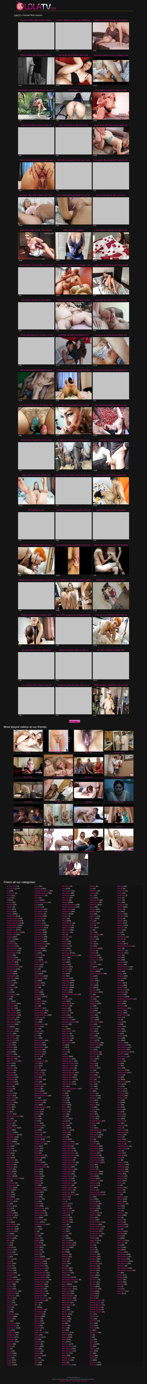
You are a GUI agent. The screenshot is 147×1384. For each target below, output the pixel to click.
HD (35, 1365)
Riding (92, 1199)
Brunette (9, 1213)
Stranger (120, 962)
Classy (9, 1307)
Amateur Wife (11, 934)
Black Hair (10, 1167)
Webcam (120, 1231)
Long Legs (65, 1220)
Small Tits (93, 1365)
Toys (118, 1118)
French (36, 1206)
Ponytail (92, 1089)
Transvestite (121, 1132)
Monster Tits (66, 1360)
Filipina (36, 1151)
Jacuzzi (64, 1052)
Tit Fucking (120, 1093)
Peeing (92, 1015)
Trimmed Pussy (122, 1141)
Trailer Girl (120, 1121)
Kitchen (64, 1107)
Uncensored (121, 1164)
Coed (8, 1330)
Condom (9, 1344)
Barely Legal (11, 1098)
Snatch (119, 893)
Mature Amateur (67, 1289)
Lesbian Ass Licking (68, 1144)
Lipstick (64, 1206)
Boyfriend (10, 1201)
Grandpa (37, 1344)
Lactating (65, 1118)
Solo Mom (120, 916)
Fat (35, 1121)
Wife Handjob (121, 1259)
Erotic (36, 1063)
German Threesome (40, 1298)
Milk (63, 1323)
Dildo (36, 974)
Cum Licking (38, 932)
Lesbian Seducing (68, 1183)
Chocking (10, 1286)
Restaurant (93, 1185)
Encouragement (39, 1061)
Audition (9, 1045)
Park (91, 1006)
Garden (36, 1250)
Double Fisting (39, 1013)
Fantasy (37, 1114)
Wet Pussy (120, 1240)
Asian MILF (10, 1020)
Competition (11, 1339)
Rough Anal (93, 1213)
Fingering (37, 1158)
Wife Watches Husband (125, 1270)
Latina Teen (66, 1130)
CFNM (9, 1247)
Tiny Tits (120, 1091)
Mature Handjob (67, 1298)
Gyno (36, 1362)
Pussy (92, 1141)
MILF (63, 1238)
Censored (10, 1273)
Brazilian (9, 1206)
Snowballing (121, 895)
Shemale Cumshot (96, 1312)
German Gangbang (40, 1275)
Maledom (65, 1256)
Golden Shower (39, 1332)
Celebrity (9, 1270)
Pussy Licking (94, 1151)
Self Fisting (93, 1268)
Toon (119, 1112)
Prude (92, 1125)
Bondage (10, 1187)
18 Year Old (10, 888)
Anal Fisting (10, 962)
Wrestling (120, 1284)
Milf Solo (65, 1319)
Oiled (91, 946)
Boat (8, 1181)
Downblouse (38, 1017)
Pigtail (92, 1049)
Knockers (65, 1109)
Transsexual (121, 1130)
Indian (64, 1001)
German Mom (38, 1289)
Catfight (9, 1266)
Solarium (120, 909)
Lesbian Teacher (67, 1190)
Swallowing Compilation (125, 999)
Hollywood (65, 946)
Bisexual (9, 1151)
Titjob (119, 1100)
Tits (118, 1102)
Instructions (65, 1013)
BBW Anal (10, 1054)
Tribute (119, 1137)
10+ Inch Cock (11, 886)
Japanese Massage (68, 1072)
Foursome (37, 1199)
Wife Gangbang (122, 1256)
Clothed (9, 1319)
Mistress (65, 1335)
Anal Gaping (11, 964)
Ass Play (9, 1033)
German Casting (39, 1268)
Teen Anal (120, 1043)
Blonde (9, 1171)
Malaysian (65, 1254)
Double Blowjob (39, 1010)
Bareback (10, 1093)
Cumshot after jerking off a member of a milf (36, 335)
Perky (92, 1024)
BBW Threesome (12, 1061)
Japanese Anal (67, 1059)
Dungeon (37, 1031)
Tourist (119, 1116)
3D (8, 891)
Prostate (92, 1118)
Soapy (119, 898)
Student (119, 983)
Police (92, 1084)
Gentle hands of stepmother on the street (36, 440)
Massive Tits (66, 1273)
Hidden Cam (66, 928)
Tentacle (120, 1061)
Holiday (64, 944)
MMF (63, 1250)
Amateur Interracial (13, 923)
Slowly (92, 1358)
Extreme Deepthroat (40, 1095)
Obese (92, 941)
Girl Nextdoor (38, 1312)
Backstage (10, 1075)
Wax (118, 1229)
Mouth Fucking (67, 1365)
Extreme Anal (38, 1093)
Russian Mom (94, 1231)
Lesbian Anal (66, 1141)
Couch (9, 1358)
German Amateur (39, 1259)
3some (9, 895)
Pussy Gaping (94, 1148)
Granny (36, 1346)
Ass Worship (11, 1040)
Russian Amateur (95, 1222)
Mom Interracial (67, 1351)
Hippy (64, 934)
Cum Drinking (38, 914)
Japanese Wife (67, 1084)
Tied (118, 1077)
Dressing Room (39, 1024)
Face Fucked (38, 1100)
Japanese (65, 1056)
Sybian (119, 1017)
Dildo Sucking (38, 978)
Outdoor (92, 980)
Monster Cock (66, 1358)
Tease (119, 1038)
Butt (8, 1233)
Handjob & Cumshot (68, 905)
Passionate (93, 1013)
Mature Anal (66, 1291)
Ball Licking (10, 1082)
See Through (94, 1263)
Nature (92, 907)
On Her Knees (94, 960)
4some (9, 898)
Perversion (93, 1026)
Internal (64, 1015)
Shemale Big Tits (95, 1307)
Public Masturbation (96, 1130)
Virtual (119, 1208)
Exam (36, 1077)
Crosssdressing (39, 895)
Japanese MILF (67, 1070)
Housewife (65, 978)
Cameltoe (10, 1250)
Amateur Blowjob (12, 918)
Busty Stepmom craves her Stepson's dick (111, 90)
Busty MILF (10, 1229)
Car (8, 1256)
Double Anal (38, 1008)
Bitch (8, 1153)
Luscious (65, 1233)
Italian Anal (65, 1033)
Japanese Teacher (68, 1079)
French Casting (39, 1213)
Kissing (64, 1105)
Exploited (37, 1086)
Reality (92, 1176)
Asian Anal (10, 1006)
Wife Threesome (122, 1268)
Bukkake (9, 1217)
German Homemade (41, 1279)
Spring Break (121, 937)
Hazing (64, 918)
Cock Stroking (11, 1325)
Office (92, 944)
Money (64, 1355)
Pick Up (92, 1040)
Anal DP (9, 955)
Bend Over (10, 1121)
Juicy (63, 1098)
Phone (92, 1036)
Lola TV (17, 15)
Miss (63, 1330)
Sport (119, 934)
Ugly (118, 1160)
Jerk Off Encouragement (70, 1089)
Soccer (119, 900)
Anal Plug (10, 971)
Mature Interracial (67, 1300)
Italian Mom (66, 1040)
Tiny (118, 1086)
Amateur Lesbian (12, 925)
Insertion (65, 1010)
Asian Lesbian (11, 1017)
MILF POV (65, 1247)
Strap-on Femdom (123, 967)
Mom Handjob (66, 1348)
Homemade (66, 953)
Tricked (119, 1139)
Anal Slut (10, 974)
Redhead (93, 1178)
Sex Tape (93, 1284)
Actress (9, 902)
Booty (9, 1194)
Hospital (64, 964)
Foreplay (37, 1194)
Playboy (92, 1063)
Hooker (64, 957)
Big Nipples (10, 1137)
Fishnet (36, 1169)
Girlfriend (37, 1316)
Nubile (92, 925)
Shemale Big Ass (95, 1302)
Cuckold (37, 900)
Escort (36, 1066)
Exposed (37, 1089)
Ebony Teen (38, 1052)
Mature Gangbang (68, 1296)
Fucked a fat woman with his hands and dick (73, 300)
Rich (91, 1197)
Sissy (91, 1339)
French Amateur (39, 1208)
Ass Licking (10, 1031)
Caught (9, 1268)
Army (8, 997)
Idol (63, 997)
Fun (35, 1227)
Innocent (65, 1008)
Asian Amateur (11, 1003)
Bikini (8, 1146)
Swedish (120, 1001)
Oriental (92, 978)
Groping (37, 1353)
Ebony (36, 1038)
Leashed (65, 1132)
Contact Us (84, 1381)
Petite (92, 1031)
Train (119, 1123)
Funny (36, 1229)
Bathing (9, 1100)
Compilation (10, 1342)
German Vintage (39, 1300)
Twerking (120, 1155)
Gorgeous (37, 1337)
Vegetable (120, 1197)
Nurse (92, 932)
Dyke (36, 1036)
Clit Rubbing (11, 1314)
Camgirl (9, 1252)
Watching (120, 1224)
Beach (9, 1105)
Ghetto (36, 1302)
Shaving (92, 1296)
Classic (9, 1302)
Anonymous (10, 987)
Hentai (64, 921)
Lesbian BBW (66, 1146)
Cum (35, 905)
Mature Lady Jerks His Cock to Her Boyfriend (111, 545)
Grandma (37, 1342)
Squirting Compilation (124, 946)
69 (7, 900)
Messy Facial (66, 1312)
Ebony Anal (38, 1043)
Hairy (63, 888)
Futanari (37, 1233)
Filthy (36, 1153)
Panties (92, 1001)
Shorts (92, 1323)
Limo (63, 1201)
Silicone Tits (94, 1332)
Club (8, 1321)
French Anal (38, 1210)
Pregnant (93, 1105)
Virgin (119, 1206)
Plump (92, 1075)
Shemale (92, 1298)
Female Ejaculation (40, 1137)
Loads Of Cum (66, 1210)
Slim (91, 1353)
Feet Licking (38, 1132)
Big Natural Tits (12, 1135)
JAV (63, 1045)
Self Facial (93, 1266)
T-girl (119, 1020)
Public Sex (93, 1132)
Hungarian (65, 990)
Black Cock (10, 1162)
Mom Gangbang (67, 1346)
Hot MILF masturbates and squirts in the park (73, 510)
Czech (36, 960)
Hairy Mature (66, 893)
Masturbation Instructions (70, 1279)
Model (64, 1339)
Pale (91, 999)
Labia (64, 1114)
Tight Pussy (121, 1082)
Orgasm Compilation (96, 974)
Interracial (65, 1017)
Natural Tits (93, 905)
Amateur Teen (11, 930)
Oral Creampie (94, 969)
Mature (64, 1284)
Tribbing (120, 1135)
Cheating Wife (11, 1279)
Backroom (10, 1070)
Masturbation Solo (68, 1282)
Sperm (119, 930)
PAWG (92, 985)
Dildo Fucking (38, 976)
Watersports (121, 1227)
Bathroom (10, 1102)
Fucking (37, 1222)
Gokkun (36, 1330)
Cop (8, 1348)
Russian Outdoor (95, 1233)
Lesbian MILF (66, 1167)
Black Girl (10, 1164)
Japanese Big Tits (68, 1061)
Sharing (92, 1291)
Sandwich (93, 1243)
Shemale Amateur (95, 1300)
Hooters (64, 960)
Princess (92, 1109)
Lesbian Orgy (66, 1178)
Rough (92, 1210)
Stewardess (121, 951)
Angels (9, 980)
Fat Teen (37, 1128)
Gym (35, 1358)
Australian (10, 1047)
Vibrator (120, 1199)
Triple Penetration (123, 1146)
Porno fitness (74, 90)
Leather (64, 1135)
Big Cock (10, 1132)
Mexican (65, 1314)
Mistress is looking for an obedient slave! (36, 615)
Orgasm (92, 971)
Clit (8, 1312)
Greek (36, 1348)
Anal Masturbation (13, 967)
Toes (118, 1105)
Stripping (120, 976)
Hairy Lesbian (66, 891)
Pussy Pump (94, 1155)
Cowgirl (9, 1365)
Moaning (65, 1337)
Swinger (120, 1013)
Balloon (9, 1086)
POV (91, 987)
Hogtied (64, 941)
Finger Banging (39, 1155)
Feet (35, 1130)
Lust (63, 1236)
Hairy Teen (65, 898)
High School (66, 932)
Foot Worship (38, 1190)
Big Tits (9, 1141)
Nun (91, 930)
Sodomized (121, 905)
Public (92, 1128)
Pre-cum (92, 1102)
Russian (92, 1220)
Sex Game (93, 1279)
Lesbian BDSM (67, 1148)
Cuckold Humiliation (40, 902)
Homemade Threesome (69, 955)
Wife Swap (120, 1266)
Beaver (9, 1109)
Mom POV (65, 1353)
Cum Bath (37, 907)
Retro (91, 1187)
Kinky (64, 1102)
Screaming (93, 1256)
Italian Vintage (66, 1043)
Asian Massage (12, 1022)
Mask (64, 1266)
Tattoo (119, 1031)
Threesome (121, 1070)
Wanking (120, 1222)
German (37, 1256)
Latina (64, 1128)
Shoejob (92, 1316)
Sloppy (92, 1355)
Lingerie (64, 1204)
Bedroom (10, 1114)
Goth (36, 1339)
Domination (38, 1001)
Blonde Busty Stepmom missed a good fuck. (110, 125)
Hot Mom (65, 969)
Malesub (65, 1259)
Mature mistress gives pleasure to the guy (36, 55)
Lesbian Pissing (67, 1181)
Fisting (36, 1171)
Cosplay (9, 1353)
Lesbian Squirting (67, 1187)
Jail (63, 1054)
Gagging (37, 1240)
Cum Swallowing (39, 944)
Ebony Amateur (39, 1040)
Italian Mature (66, 1038)
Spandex (120, 921)
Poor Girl (92, 1093)
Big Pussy (10, 1139)
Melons (64, 1307)
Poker (92, 1079)
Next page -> (75, 721)
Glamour (37, 1319)
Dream (36, 1020)
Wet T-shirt (120, 1243)
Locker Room (66, 1213)
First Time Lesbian (40, 1167)
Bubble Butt (10, 1215)
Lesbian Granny (67, 1160)
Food (36, 1185)
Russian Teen (94, 1236)
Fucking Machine (39, 1224)
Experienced (38, 1084)
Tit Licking (120, 1095)
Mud (91, 888)
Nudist (92, 928)
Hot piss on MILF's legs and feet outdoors (36, 20)
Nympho (92, 939)
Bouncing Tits (11, 1199)
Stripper (120, 974)
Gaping (36, 1247)
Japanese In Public (68, 1066)
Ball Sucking (11, 1084)
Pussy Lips (93, 1153)
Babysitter (10, 1068)
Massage (65, 1268)
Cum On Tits (38, 941)
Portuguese (93, 1098)
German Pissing (39, 1291)
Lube (63, 1229)
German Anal (38, 1261)
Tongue (119, 1109)
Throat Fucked (122, 1072)
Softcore (120, 907)
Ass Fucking (11, 1029)
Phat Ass (92, 1033)
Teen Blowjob (121, 1045)
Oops (91, 962)
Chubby (9, 1289)
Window (120, 1275)
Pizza (91, 1061)
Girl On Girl (38, 1314)
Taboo (119, 1022)
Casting (9, 1263)
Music (92, 895)
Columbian (10, 1337)
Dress (36, 1022)
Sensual (92, 1275)
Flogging (37, 1181)
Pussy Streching (95, 1160)
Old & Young (94, 948)
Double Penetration (40, 1015)
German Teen (38, 1296)
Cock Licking (11, 1323)
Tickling (119, 1075)
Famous (37, 1112)
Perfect (92, 1020)
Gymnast (37, 1360)
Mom (63, 1342)
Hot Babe (65, 967)
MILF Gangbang (67, 1243)
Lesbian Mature (67, 1171)
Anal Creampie (11, 951)
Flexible (36, 1178)
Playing (92, 1066)
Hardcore (65, 914)
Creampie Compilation (41, 891)
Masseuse (65, 1270)
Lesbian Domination (68, 1153)
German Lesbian (39, 1282)
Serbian (92, 1277)
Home (64, 948)
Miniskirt (64, 1325)
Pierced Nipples (95, 1043)
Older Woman (94, 957)
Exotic (36, 1082)
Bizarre (9, 1155)
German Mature (39, 1286)
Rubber (92, 1217)
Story (119, 960)
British (9, 1210)
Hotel (63, 974)
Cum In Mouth (39, 925)
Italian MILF (66, 1036)
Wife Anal (120, 1252)
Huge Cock (65, 983)
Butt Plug (10, 1238)
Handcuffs (65, 900)
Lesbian (64, 1139)
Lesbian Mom (66, 1174)
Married (64, 1263)
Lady (63, 1121)
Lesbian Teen (66, 1192)
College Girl (10, 1332)
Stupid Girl (120, 987)
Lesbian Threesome (68, 1194)
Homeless (65, 951)
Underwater (121, 1167)
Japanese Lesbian (68, 1068)
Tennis (119, 1059)
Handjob (65, 902)
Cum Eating (38, 916)
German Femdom (40, 1273)
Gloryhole (37, 1323)
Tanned (119, 1026)
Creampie (37, 888)
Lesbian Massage (67, 1169)
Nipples (92, 918)
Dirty (35, 980)
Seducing (93, 1261)
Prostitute (93, 1123)
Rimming (92, 1201)
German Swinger (39, 1293)
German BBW (38, 1263)
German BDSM (39, 1266)
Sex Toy (92, 1286)
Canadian (10, 1254)
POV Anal (93, 990)
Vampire (120, 1192)
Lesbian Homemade (68, 1162)
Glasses (37, 1321)
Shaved (92, 1293)
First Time (37, 1162)
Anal (8, 941)
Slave (91, 1351)
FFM (35, 1098)
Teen (119, 1040)
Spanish (120, 923)
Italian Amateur (67, 1031)
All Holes (9, 911)
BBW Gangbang (12, 1056)
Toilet (119, 1107)
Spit (118, 932)
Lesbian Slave (66, 1185)
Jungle (64, 1100)
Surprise (120, 994)
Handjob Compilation (68, 907)
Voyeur (119, 1215)
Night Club (93, 916)
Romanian (93, 1206)
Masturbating (66, 1277)
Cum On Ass (38, 934)
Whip (119, 1245)
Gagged (37, 1238)
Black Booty (10, 1160)
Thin (118, 1066)
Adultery (9, 907)
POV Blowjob (94, 992)
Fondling (37, 1183)
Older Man (93, 955)
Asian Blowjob (11, 1010)
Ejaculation (38, 1054)
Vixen (119, 1210)
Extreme (37, 1091)
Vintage (119, 1201)
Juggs (64, 1095)
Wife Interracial (122, 1263)
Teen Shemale (122, 1056)
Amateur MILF (11, 928)
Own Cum (93, 983)
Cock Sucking (11, 1328)
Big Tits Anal (11, 1144)
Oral (91, 967)
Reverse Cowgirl (95, 1192)
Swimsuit (120, 1010)
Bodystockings (11, 1185)
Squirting (120, 944)
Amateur (9, 914)
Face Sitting (38, 1102)
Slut (91, 1360)
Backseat (10, 1072)
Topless (119, 1114)
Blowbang (10, 1174)
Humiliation (65, 987)
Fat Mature (37, 1125)
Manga (64, 1261)
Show (91, 1325)
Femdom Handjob (40, 1141)
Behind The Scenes (13, 1116)
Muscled (92, 893)
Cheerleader (11, 1282)
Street (119, 971)
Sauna (92, 1247)
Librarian (65, 1197)
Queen (92, 1164)
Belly (8, 1118)
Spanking (120, 925)
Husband (65, 992)
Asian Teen (10, 1024)
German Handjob (39, 1277)
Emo (35, 1059)
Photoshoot (93, 1038)
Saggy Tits (93, 1240)
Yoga (119, 1289)
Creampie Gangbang (41, 893)
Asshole (9, 1043)
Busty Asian (10, 1227)
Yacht (119, 1286)
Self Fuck (93, 1270)
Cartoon (9, 1259)
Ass (8, 1026)
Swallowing (121, 997)
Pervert (92, 1029)
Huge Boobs (66, 980)
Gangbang (37, 1245)
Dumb (36, 1029)
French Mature (39, 1215)
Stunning (120, 985)
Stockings (120, 953)
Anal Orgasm (11, 969)
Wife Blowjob (121, 1254)
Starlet (119, 948)
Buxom (9, 1240)
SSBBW (92, 1238)
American (10, 939)
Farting (36, 1118)
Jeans (64, 1086)
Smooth (119, 888)
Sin (91, 1337)
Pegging (92, 1017)
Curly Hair (37, 955)
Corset (9, 1351)
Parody (92, 1008)
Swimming (120, 1006)
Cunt (35, 953)
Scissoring (93, 1254)
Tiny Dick (120, 1089)
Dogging (37, 994)
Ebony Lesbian (39, 1047)
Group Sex (37, 1355)
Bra (8, 1204)
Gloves (36, 1325)
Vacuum (120, 1190)
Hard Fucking (66, 911)
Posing (92, 1100)
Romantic (93, 1208)
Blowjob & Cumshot (13, 1178)
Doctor (36, 992)
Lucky (64, 1231)
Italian (64, 1029)
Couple (9, 1362)
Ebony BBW (38, 1045)
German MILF (38, 1284)
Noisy (91, 921)
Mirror (64, 1328)
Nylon (92, 937)
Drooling (37, 1026)
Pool (91, 1091)
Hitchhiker (65, 937)
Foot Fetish (38, 1187)
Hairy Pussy (66, 895)
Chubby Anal (11, 1293)
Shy (91, 1330)
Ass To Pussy (11, 1038)
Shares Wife (94, 1289)
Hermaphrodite (67, 925)
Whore (119, 1247)
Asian (8, 1001)
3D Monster (10, 893)
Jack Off (64, 1049)
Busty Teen (10, 1231)
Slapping (92, 1348)
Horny (64, 962)
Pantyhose (93, 1003)
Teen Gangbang (122, 1047)
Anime (9, 985)
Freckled (37, 1204)
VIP (118, 1185)
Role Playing (94, 1204)
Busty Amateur (11, 1224)
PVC (91, 994)
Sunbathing (121, 992)
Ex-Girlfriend (38, 1075)
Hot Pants (65, 971)
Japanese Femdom (68, 1063)
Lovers (64, 1227)
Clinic (8, 1309)
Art (8, 999)
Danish (36, 967)
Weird (119, 1236)
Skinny (92, 1344)
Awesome (10, 1049)
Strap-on (120, 964)
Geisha (36, 1254)
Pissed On (93, 1056)
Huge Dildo (65, 985)
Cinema (9, 1300)
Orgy (91, 976)
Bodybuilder (10, 1183)
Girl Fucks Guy (39, 1309)
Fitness (36, 1174)
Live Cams (65, 1208)
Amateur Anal (11, 916)
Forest (36, 1197)
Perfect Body (94, 1022)
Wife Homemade (122, 1261)
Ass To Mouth (11, 1036)
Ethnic (36, 1068)
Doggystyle (38, 997)
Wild (118, 1273)
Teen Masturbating (123, 1052)
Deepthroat (38, 971)
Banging (9, 1089)
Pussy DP (93, 1144)
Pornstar (92, 1095)
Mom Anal (65, 1344)
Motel (64, 1362)
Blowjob (9, 1176)
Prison (92, 1112)
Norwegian (93, 923)
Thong (119, 1068)
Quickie (92, 1167)
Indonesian (65, 1006)
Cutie (36, 957)
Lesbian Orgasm (67, 1176)
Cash (8, 1261)
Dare (36, 969)
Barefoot (9, 1095)
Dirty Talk (37, 983)
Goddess (37, 1328)
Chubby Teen (11, 1296)
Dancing (37, 964)
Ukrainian (120, 1162)
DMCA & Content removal (73, 1381)
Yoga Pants (121, 1291)
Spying (119, 941)
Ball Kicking (10, 1079)
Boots (9, 1192)
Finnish (36, 1160)
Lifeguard (65, 1199)
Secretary (93, 1259)
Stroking (120, 978)
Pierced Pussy (94, 1045)
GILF (36, 1236)
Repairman (93, 1183)
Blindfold (9, 1169)
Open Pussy (94, 964)
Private (92, 1114)
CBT (8, 1243)
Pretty (92, 1107)
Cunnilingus (38, 951)
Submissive (121, 990)
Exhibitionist (38, 1079)
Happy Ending (66, 909)
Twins (119, 1158)
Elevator (37, 1056)
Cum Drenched (39, 911)
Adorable (10, 905)
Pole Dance (93, 1082)
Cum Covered (38, 909)
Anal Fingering (11, 960)
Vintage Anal (121, 1204)
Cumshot (37, 948)
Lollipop (64, 1215)
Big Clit (9, 1130)
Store (119, 957)
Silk (91, 1335)
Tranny (119, 1128)
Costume (10, 1355)
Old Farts (93, 951)
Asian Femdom (12, 1013)
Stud (118, 980)
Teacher (120, 1036)
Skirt (91, 1346)
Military (64, 1321)
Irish (63, 1026)
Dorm (36, 1006)
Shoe (91, 1314)
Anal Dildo (10, 957)
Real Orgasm (94, 1174)
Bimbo (9, 1148)
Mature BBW (66, 1293)
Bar (8, 1091)
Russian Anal (94, 1224)
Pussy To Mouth (95, 1162)
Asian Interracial (12, 1015)
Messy (64, 1309)
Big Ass (9, 1125)
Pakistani (93, 997)
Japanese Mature (67, 1075)
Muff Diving (93, 891)
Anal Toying (10, 978)
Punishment (93, 1137)
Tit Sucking (121, 1098)
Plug (91, 1070)
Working (120, 1277)
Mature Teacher (67, 1305)
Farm (36, 1116)
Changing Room (12, 1275)
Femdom (37, 1139)
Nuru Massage (94, 934)
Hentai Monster (67, 923)
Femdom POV (39, 1144)
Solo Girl (120, 914)
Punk (91, 1139)
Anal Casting (11, 946)
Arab (8, 992)
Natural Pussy (94, 902)
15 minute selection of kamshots (111, 440)
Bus (8, 1220)
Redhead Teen (94, 1181)
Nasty (92, 898)
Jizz (63, 1093)
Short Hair (93, 1321)
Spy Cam (120, 939)
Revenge (93, 1190)
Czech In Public (39, 962)
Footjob (36, 1192)
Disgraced (37, 990)
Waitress (120, 1220)
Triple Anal (120, 1144)
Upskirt (119, 1181)
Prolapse (92, 1116)
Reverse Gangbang (96, 1194)
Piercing (92, 1047)
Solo (118, 911)
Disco (36, 987)
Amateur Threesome (13, 932)
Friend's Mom (38, 1220)
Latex (64, 1125)
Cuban (36, 898)
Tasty (119, 1029)
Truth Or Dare (121, 1148)
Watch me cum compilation (73, 230)
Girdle (36, 1305)
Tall (118, 1024)
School (92, 1252)
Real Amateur (94, 1171)
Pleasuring (93, 1068)
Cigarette (10, 1298)
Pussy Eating (94, 1146)
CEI (8, 1245)
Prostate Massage (96, 1121)
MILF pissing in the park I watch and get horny (73, 475)
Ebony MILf (38, 1049)
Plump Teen (93, 1077)
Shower (92, 1328)
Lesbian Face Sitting (68, 1155)
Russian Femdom (95, 1227)
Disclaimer (62, 1381)
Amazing (9, 937)
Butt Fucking (11, 1236)
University (120, 1176)
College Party (11, 1335)
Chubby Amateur (12, 1291)
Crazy (36, 886)
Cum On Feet (38, 939)
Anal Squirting (11, 976)
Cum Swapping (39, 946)
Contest (9, 1346)
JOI (63, 1047)
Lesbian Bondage (67, 1151)
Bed (8, 1112)
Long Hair (65, 1217)
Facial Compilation (40, 1107)
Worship (120, 1282)
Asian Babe (10, 1008)
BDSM (9, 1063)
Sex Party (93, 1282)
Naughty (92, 909)
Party (91, 1010)
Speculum (120, 928)
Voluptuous (121, 1213)
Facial (36, 1105)
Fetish (36, 1146)
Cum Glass (38, 921)
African (9, 909)
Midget (64, 1316)
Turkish (119, 1153)
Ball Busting (10, 1077)
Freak (36, 1201)
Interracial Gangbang (69, 1022)
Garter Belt (37, 1252)
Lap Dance (65, 1123)
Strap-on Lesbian (122, 969)
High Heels (65, 930)
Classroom (10, 1305)
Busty (8, 1222)
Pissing (92, 1059)
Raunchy (92, 1169)
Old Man (92, 953)
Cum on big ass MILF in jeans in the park (36, 685)
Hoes (63, 939)
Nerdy (92, 914)
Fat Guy (37, 1123)
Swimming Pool (122, 1008)
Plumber (92, 1072)
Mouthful (92, 886)
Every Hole (38, 1072)
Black (8, 1158)
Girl (35, 1307)
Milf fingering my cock (36, 510)
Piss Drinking (94, 1054)
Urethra (119, 1183)
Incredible (65, 999)
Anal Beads (10, 944)
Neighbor (93, 911)
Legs (63, 1137)
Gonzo (36, 1335)
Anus (8, 990)
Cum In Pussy (39, 928)
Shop (91, 1319)
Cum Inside (38, 930)
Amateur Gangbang (13, 921)
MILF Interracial (67, 1245)
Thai (118, 1063)
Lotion (64, 1224)
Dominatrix (37, 1003)
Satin (91, 1245)
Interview (65, 1024)
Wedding (120, 1233)
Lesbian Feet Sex (67, 1158)
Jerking (64, 1091)
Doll (35, 999)
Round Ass (93, 1215)
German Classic (39, 1270)
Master (64, 1275)
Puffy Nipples (94, 1135)
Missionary (65, 1332)
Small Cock (93, 1362)
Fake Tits (37, 1109)
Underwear (121, 1169)
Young (119, 1293)
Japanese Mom (67, 1077)
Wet (118, 1238)
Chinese (9, 1284)
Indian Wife (65, 1003)
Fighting (37, 1148)
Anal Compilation (12, 948)
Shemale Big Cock (96, 1305)
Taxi (118, 1033)
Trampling (120, 1125)
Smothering (121, 891)
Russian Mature (95, 1229)
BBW (8, 1052)
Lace (63, 1116)
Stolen (119, 955)
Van (118, 1194)
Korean (64, 1112)
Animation (10, 983)
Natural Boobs (94, 900)
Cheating (10, 1277)
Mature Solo (66, 1302)
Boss (8, 1197)
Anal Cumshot (11, 953)
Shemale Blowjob (95, 1309)
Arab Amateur (11, 994)
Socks (119, 902)
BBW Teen (10, 1059)
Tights (119, 1084)
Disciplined (37, 985)
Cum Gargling (38, 918)
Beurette (9, 1123)
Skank (92, 1342)
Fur (35, 1231)
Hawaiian (65, 916)
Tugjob (119, 1151)
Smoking (120, 886)
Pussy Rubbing (95, 1158)
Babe (8, 1066)
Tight (119, 1079)
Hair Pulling (65, 886)
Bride (8, 1208)
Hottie (64, 976)
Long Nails (65, 1222)
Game (36, 1243)
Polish (92, 1086)
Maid (63, 1252)
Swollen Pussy (122, 1015)
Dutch (36, 1033)
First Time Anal (39, 1164)
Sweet (119, 1003)
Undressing (121, 1171)
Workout (120, 1279)
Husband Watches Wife (69, 994)
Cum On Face (39, 937)
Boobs (9, 1190)
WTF (119, 1217)
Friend (36, 1217)
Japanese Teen (67, 1082)
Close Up (10, 1316)
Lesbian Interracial (68, 1164)
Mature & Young (67, 1286)
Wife (118, 1250)
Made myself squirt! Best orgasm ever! (36, 475)
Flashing (37, 1176)
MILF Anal (65, 1240)
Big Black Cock (12, 1128)
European (37, 1070)
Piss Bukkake (94, 1052)
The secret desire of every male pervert (36, 650)
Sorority (119, 918)
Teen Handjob (121, 1049)
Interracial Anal (67, 1020)
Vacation (120, 1187)
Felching (37, 1135)
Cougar (9, 1360)
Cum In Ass (38, 923)
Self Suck (93, 1273)
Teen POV (120, 1054)
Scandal (92, 1250)
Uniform (120, 1174)
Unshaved (120, 1178)
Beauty (9, 1107)
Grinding (37, 1351)
